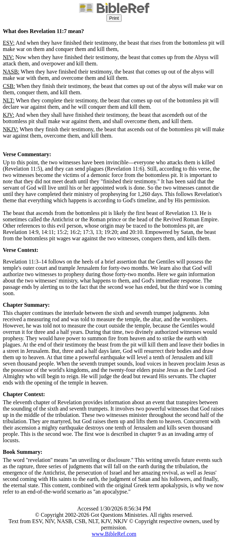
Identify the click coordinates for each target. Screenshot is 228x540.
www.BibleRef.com (114, 534)
